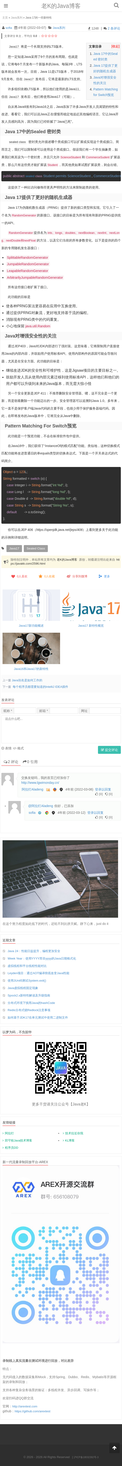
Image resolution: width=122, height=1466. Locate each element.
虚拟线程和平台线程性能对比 (29, 965)
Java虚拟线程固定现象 (24, 987)
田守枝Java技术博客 (18, 1140)
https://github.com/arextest (33, 1411)
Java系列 (16, 17)
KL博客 (70, 1140)
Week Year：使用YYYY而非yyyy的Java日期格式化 (44, 957)
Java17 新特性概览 (91, 624)
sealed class (18, 141)
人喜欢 (18, 575)
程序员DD (11, 1147)
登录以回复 (103, 788)
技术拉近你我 (74, 1133)
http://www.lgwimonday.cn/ (40, 781)
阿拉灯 (9, 1133)
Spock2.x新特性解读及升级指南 (30, 994)
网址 (84, 709)
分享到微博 (76, 575)
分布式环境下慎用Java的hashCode (33, 1002)
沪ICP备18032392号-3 (86, 1456)
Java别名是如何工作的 (28, 679)
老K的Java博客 (60, 6)
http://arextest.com (25, 1406)
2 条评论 (114, 28)
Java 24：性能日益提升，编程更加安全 (36, 950)
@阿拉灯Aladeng (40, 805)
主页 (5, 17)
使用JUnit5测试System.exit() (28, 980)
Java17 (14, 46)
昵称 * (7, 709)
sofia (9, 28)
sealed (34, 175)
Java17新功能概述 (31, 624)
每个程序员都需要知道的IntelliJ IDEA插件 (42, 686)
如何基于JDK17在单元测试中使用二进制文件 (40, 1017)
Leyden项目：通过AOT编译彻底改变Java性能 (41, 972)
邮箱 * (43, 709)
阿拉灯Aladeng (32, 788)
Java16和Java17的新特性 (31, 668)
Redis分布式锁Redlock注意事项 (30, 1009)
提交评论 (109, 749)
